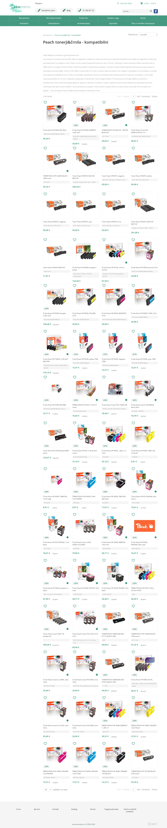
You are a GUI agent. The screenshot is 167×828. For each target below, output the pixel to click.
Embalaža (24, 23)
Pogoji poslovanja (111, 809)
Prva (119, 96)
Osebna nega (113, 18)
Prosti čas (83, 18)
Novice (93, 809)
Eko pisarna (24, 18)
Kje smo (37, 809)
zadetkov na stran (60, 790)
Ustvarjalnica (53, 23)
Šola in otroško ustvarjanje (143, 23)
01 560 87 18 (86, 10)
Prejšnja (126, 96)
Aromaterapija (83, 23)
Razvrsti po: (133, 34)
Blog (66, 10)
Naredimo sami (46, 10)
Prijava (39, 3)
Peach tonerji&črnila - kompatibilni (68, 35)
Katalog (74, 809)
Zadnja (154, 96)
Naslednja (146, 96)
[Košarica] (148, 3)
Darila (143, 18)
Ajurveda (113, 23)
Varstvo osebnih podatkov (130, 810)
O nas (18, 809)
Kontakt (55, 809)
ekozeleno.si (47, 35)
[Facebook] (156, 11)
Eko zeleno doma (53, 18)
